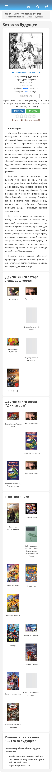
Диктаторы (28, 79)
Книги (16, 13)
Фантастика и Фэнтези (31, 13)
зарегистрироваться (19, 765)
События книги (26, 96)
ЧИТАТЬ (33, 111)
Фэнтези (36, 72)
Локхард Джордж (29, 76)
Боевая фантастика (15, 16)
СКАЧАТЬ (18, 111)
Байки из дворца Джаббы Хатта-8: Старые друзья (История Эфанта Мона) (31, 545)
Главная (7, 13)
